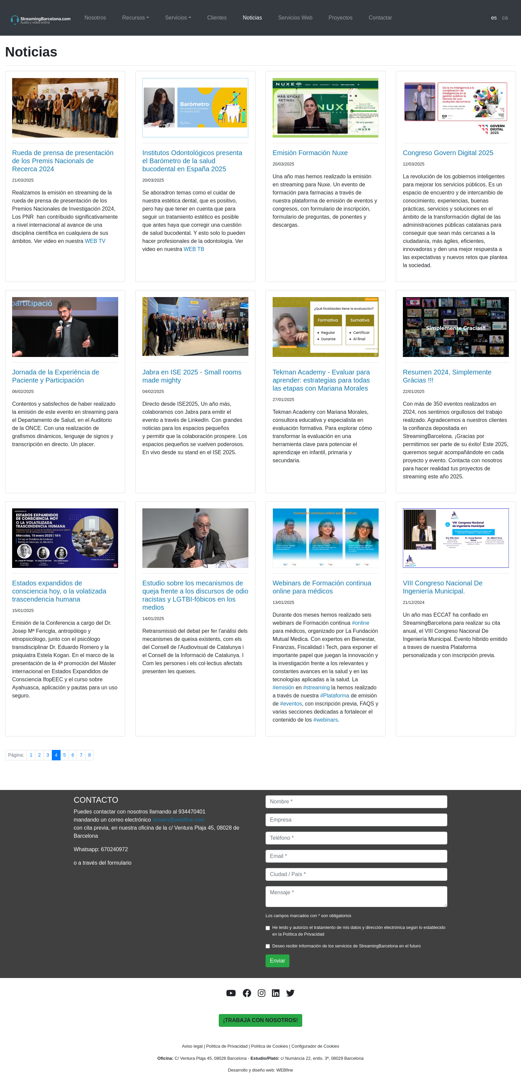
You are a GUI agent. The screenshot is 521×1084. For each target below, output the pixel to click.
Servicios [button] (176, 18)
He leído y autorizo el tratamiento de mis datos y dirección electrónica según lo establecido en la (358, 930)
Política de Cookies (269, 1046)
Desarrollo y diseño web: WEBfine (260, 1070)
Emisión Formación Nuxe (310, 152)
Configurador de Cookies (315, 1046)
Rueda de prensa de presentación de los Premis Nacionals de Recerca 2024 (62, 161)
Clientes (217, 18)
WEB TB (194, 249)
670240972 (114, 849)
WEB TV (95, 241)
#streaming (316, 687)
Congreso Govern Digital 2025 (448, 152)
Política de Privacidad (303, 934)
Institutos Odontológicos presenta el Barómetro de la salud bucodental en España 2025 (192, 161)
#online (361, 623)
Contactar (380, 18)
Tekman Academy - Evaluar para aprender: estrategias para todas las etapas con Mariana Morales (321, 380)
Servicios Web (295, 18)
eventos (291, 704)
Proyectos (340, 18)
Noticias (252, 18)
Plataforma (334, 695)
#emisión (283, 687)
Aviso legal (192, 1046)
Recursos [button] (133, 18)
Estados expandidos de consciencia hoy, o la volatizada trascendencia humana (59, 591)
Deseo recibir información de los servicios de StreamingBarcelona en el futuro (346, 945)
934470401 (191, 812)
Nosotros (95, 18)
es (494, 18)
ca (505, 18)
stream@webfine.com (178, 820)
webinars (325, 720)
